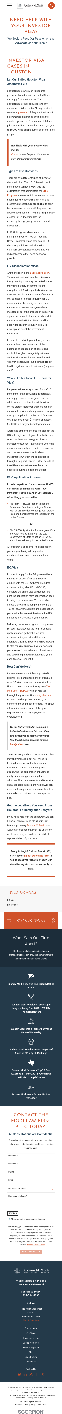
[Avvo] (31, 1374)
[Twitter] (42, 1374)
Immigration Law (31, 1338)
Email (10, 1180)
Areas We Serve (31, 1343)
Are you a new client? (17, 1188)
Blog (31, 1352)
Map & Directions (31, 1320)
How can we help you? (17, 1196)
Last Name (13, 1164)
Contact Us (31, 1361)
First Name (13, 1156)
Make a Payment (31, 1347)
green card (23, 112)
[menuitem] (31, 900)
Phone (11, 1172)
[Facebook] (36, 1374)
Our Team (31, 1333)
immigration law (43, 695)
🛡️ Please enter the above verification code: (27, 1219)
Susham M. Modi (35, 825)
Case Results (31, 1357)
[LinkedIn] (25, 1374)
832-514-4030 (31, 1295)
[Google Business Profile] (19, 1374)
